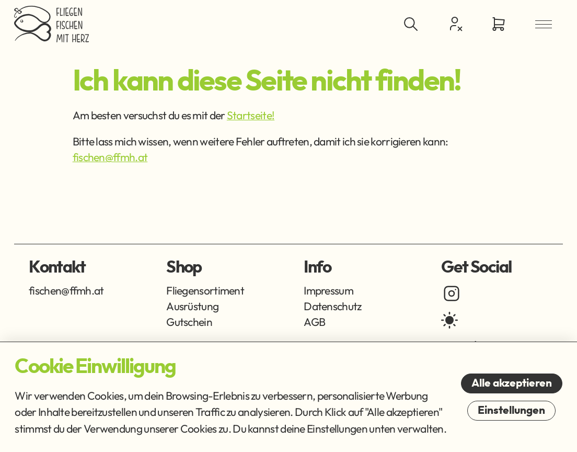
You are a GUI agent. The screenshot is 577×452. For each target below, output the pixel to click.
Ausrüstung (192, 306)
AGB (314, 322)
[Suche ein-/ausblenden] (410, 24)
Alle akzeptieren (511, 383)
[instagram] (451, 293)
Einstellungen (511, 410)
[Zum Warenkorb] (498, 24)
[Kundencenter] (454, 24)
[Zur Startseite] (51, 24)
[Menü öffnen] (543, 24)
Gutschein (189, 322)
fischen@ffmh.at (110, 157)
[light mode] (449, 320)
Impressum (328, 290)
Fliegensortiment (205, 290)
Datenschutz (332, 306)
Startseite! (250, 115)
